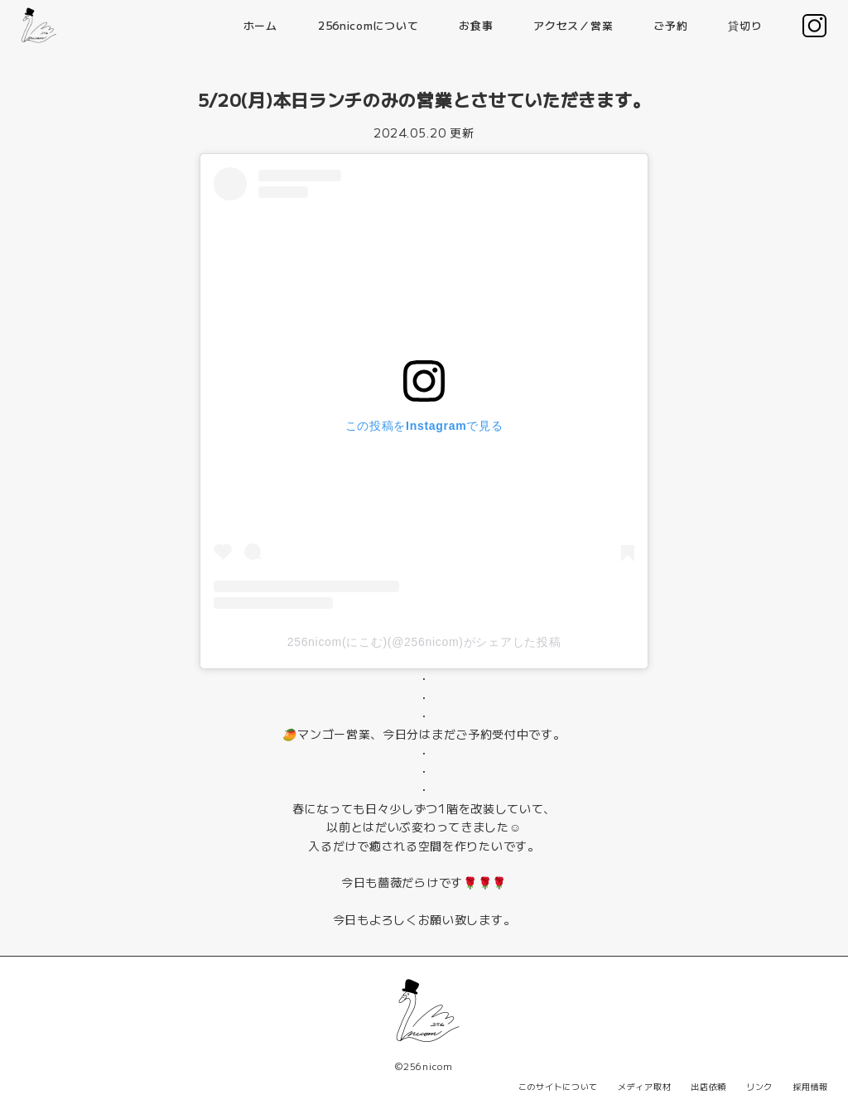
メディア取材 (644, 1086)
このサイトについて (558, 1086)
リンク (759, 1086)
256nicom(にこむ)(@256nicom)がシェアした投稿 (424, 642)
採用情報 (810, 1086)
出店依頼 (708, 1086)
